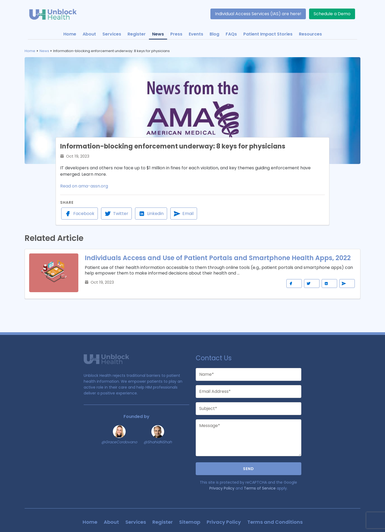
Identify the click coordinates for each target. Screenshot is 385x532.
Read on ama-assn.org (84, 186)
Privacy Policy (221, 488)
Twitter (116, 213)
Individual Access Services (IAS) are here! (258, 14)
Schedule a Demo (332, 14)
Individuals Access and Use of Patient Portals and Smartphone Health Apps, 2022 (218, 257)
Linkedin (151, 213)
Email (184, 213)
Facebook (79, 213)
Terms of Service (260, 488)
